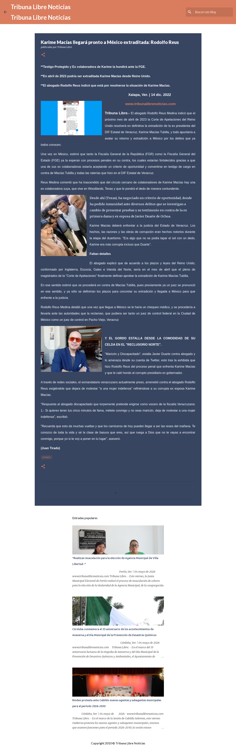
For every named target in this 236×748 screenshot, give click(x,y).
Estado (46, 457)
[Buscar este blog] (213, 12)
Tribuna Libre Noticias (41, 7)
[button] (43, 55)
